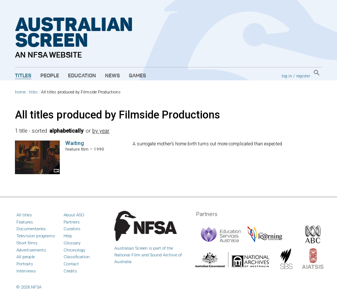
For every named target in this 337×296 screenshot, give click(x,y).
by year (100, 131)
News (112, 75)
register (303, 75)
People (49, 75)
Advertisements (31, 250)
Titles (23, 75)
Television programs (35, 235)
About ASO (74, 215)
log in (287, 75)
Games (137, 75)
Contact (71, 263)
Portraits (24, 263)
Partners (72, 222)
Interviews (26, 271)
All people (25, 256)
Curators (72, 228)
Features (24, 222)
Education (82, 75)
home (20, 92)
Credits (70, 271)
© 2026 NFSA (28, 287)
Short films (26, 243)
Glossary (72, 243)
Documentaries (31, 228)
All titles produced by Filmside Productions (117, 114)
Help (68, 235)
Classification (77, 256)
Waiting (74, 143)
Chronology (75, 250)
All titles (24, 215)
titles (33, 92)
